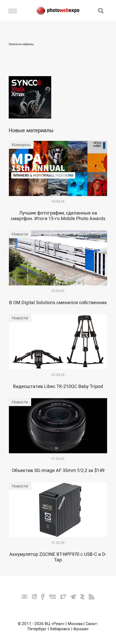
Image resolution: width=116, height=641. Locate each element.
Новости (20, 234)
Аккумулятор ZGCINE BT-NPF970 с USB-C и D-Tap (58, 557)
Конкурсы (21, 144)
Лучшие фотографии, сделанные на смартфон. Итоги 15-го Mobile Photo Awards (58, 215)
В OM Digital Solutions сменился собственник (58, 302)
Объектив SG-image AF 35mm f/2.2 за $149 (58, 470)
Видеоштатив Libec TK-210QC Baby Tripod (58, 386)
